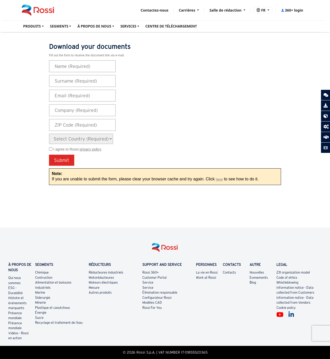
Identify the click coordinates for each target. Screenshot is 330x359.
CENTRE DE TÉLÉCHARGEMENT (171, 26)
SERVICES (128, 26)
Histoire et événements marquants (17, 303)
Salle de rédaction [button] (225, 10)
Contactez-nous (154, 10)
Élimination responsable (159, 292)
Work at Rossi (206, 277)
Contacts (229, 272)
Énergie (40, 312)
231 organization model (293, 272)
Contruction (43, 277)
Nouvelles (257, 272)
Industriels (43, 288)
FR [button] (261, 10)
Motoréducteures (101, 277)
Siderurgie (42, 298)
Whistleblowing (287, 282)
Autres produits (100, 292)
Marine (40, 292)
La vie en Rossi (207, 272)
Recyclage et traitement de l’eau (58, 323)
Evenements (259, 277)
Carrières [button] (187, 10)
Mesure (94, 288)
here (219, 179)
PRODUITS (32, 26)
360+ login (292, 10)
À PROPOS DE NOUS (94, 26)
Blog (253, 282)
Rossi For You (152, 308)
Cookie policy (286, 308)
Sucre (39, 318)
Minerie (40, 302)
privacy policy (90, 149)
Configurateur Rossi (156, 298)
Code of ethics (286, 277)
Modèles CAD (152, 302)
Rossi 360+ (150, 272)
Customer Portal (154, 277)
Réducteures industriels (106, 272)
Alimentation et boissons (53, 282)
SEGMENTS (59, 26)
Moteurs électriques (103, 282)
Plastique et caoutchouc (52, 308)
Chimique (42, 272)
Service (147, 282)
